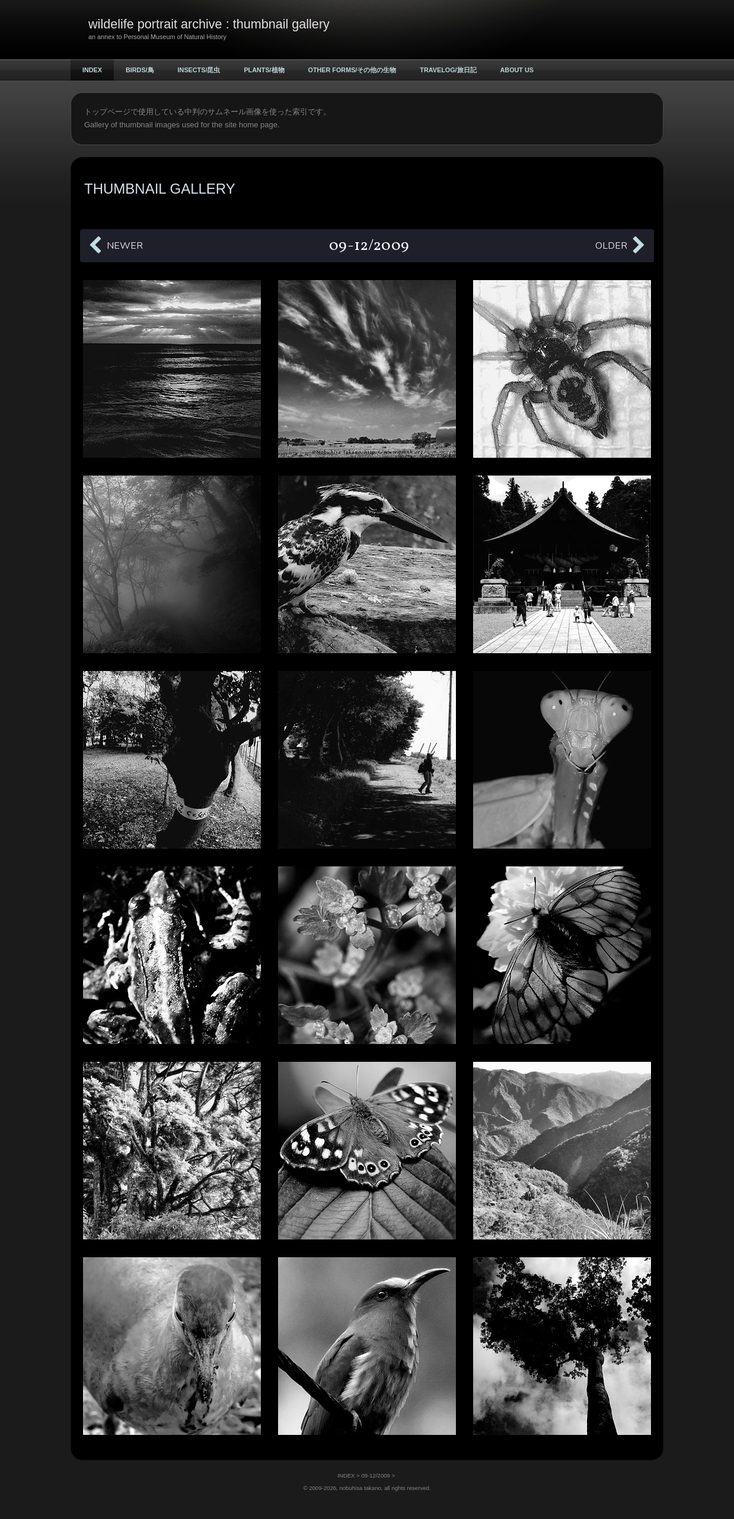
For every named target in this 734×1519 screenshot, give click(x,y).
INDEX (92, 69)
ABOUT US (517, 69)
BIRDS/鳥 (140, 69)
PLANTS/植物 (264, 69)
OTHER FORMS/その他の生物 (352, 69)
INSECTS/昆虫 (199, 69)
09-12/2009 (375, 1475)
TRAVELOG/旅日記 (448, 69)
